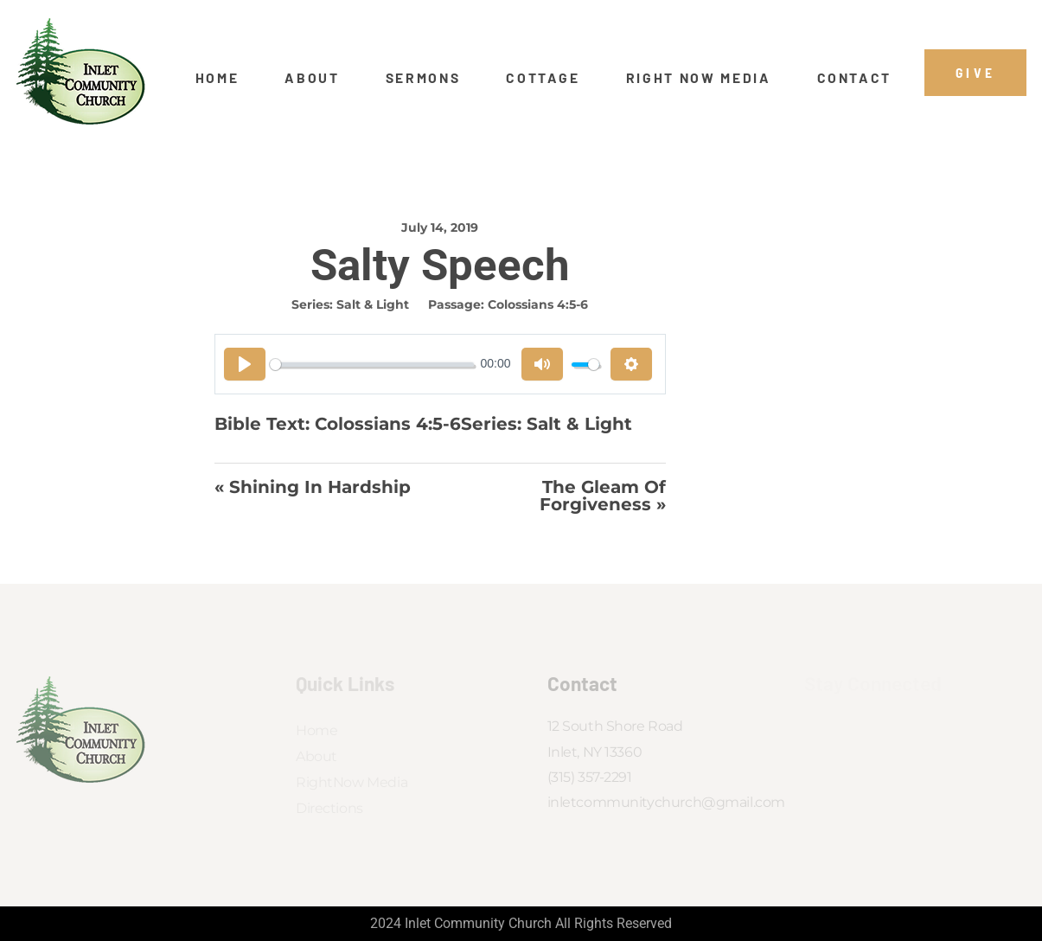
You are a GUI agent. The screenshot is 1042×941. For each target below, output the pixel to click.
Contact (854, 78)
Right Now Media (698, 78)
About (311, 78)
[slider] (372, 364)
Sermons (423, 78)
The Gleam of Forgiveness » (603, 496)
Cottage (543, 78)
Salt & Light (372, 304)
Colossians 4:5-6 (538, 304)
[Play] (244, 364)
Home (217, 78)
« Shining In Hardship (312, 487)
